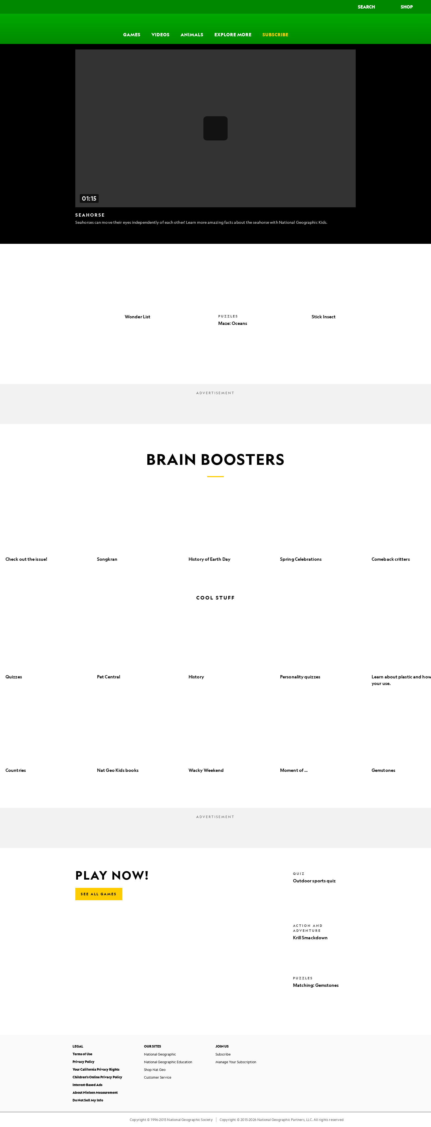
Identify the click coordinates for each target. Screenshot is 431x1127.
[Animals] (192, 28)
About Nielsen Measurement (95, 1092)
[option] (48, 532)
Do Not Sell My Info (88, 1100)
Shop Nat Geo (154, 1069)
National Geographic (160, 1054)
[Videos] (160, 28)
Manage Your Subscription (236, 1062)
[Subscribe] (275, 28)
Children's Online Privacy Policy (97, 1077)
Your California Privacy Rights (96, 1069)
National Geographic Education (168, 1062)
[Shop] (412, 7)
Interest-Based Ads (87, 1084)
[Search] (371, 7)
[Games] (131, 28)
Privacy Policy (84, 1061)
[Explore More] (233, 28)
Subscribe (223, 1054)
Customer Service (157, 1077)
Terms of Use (82, 1054)
